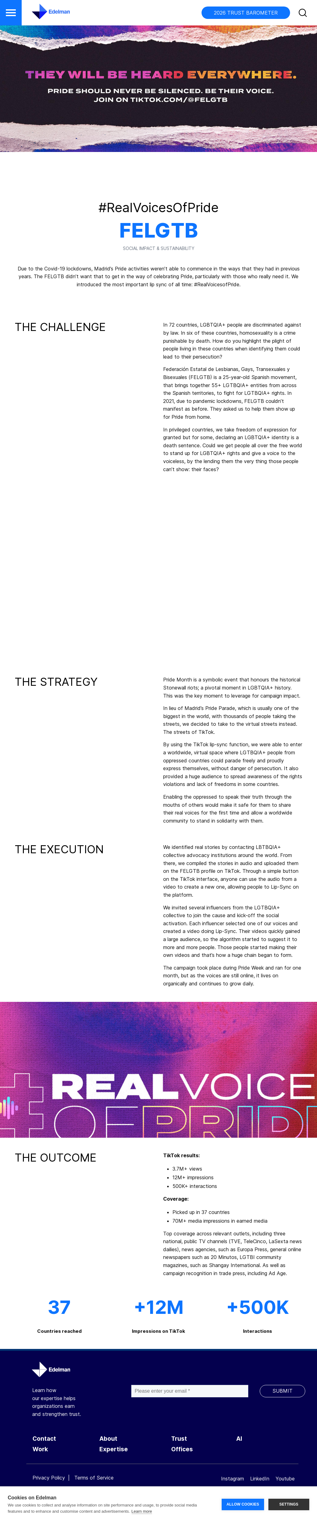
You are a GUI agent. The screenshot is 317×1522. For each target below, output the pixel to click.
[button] (11, 12)
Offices (182, 1449)
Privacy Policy (49, 1478)
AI (239, 1438)
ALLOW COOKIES (243, 1504)
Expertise (113, 1449)
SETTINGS (288, 1504)
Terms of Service (94, 1478)
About (108, 1438)
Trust (179, 1438)
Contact (44, 1438)
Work (40, 1449)
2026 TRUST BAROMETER (246, 13)
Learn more (142, 1511)
